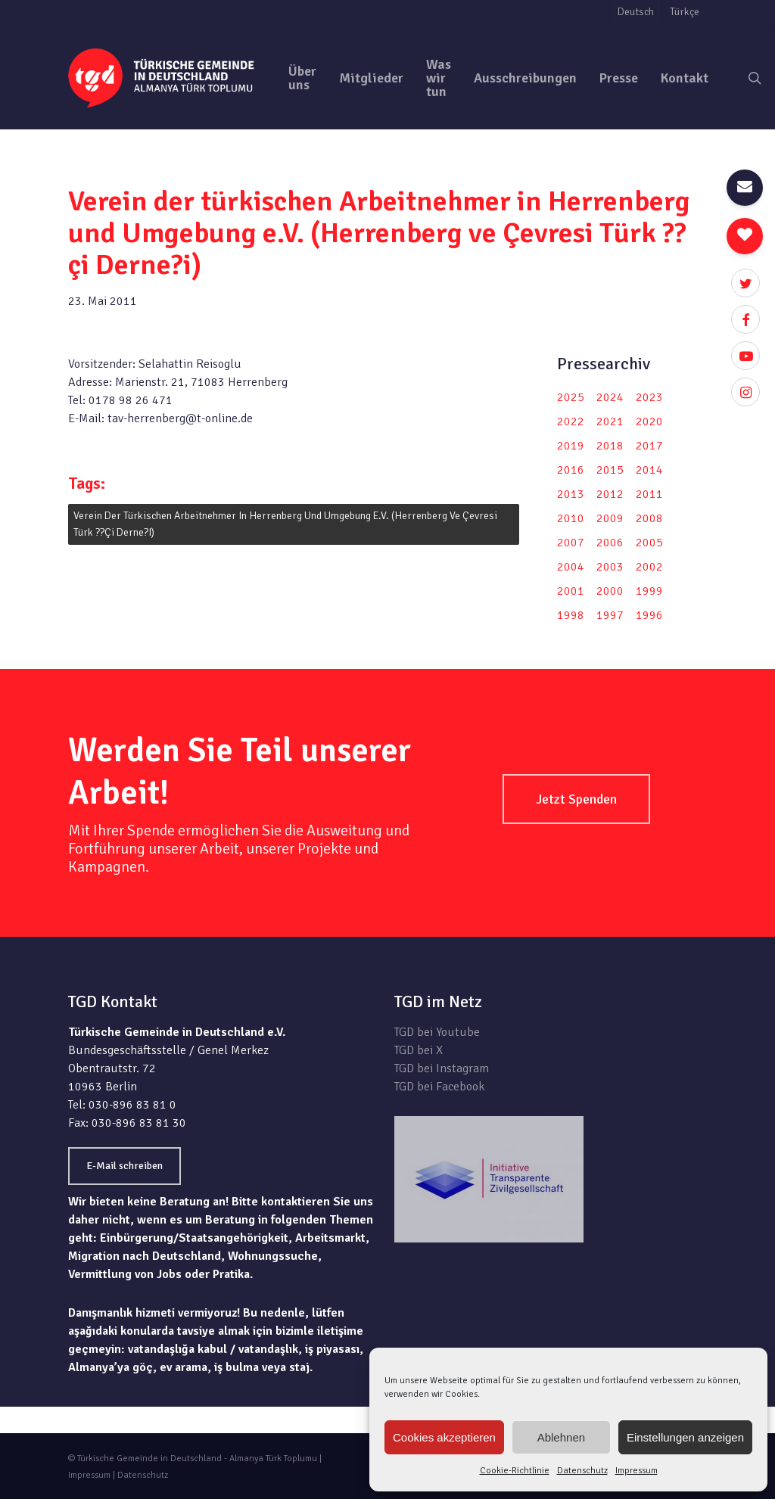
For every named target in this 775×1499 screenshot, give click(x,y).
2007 (570, 542)
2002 (649, 566)
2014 (649, 469)
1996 (649, 615)
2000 (610, 591)
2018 (610, 445)
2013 (570, 494)
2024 (610, 397)
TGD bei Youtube (437, 1032)
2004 (570, 566)
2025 (570, 397)
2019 (570, 445)
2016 (570, 469)
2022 (570, 421)
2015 (610, 469)
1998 (570, 615)
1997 (610, 615)
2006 (610, 542)
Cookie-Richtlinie (514, 1470)
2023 (649, 397)
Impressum (636, 1470)
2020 (649, 421)
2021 (610, 421)
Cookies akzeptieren (444, 1437)
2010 (570, 518)
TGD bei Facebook (439, 1086)
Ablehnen (561, 1437)
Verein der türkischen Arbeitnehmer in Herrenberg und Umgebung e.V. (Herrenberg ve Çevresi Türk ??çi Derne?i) (285, 524)
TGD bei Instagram (441, 1068)
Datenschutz (582, 1470)
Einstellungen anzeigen (685, 1437)
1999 (649, 591)
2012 (610, 494)
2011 (649, 494)
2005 (649, 542)
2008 (649, 518)
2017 (649, 445)
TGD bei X (418, 1050)
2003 (610, 566)
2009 (610, 518)
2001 (570, 591)
